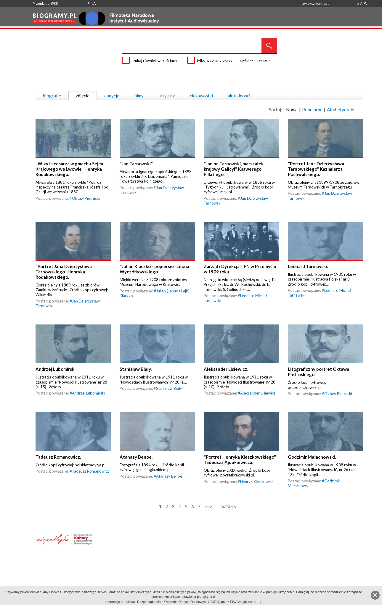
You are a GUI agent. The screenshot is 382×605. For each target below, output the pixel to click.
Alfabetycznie (340, 109)
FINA (92, 3)
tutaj (258, 601)
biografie (52, 95)
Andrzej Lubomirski (88, 393)
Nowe (292, 109)
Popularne (312, 109)
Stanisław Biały (169, 388)
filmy (139, 95)
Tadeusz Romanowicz (90, 471)
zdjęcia (82, 95)
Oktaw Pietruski (86, 198)
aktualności (239, 95)
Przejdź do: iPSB (45, 3)
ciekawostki (201, 95)
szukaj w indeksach (255, 60)
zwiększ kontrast (315, 3)
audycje (111, 95)
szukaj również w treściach (154, 60)
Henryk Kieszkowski (257, 481)
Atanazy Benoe (169, 476)
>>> (208, 506)
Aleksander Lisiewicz (257, 393)
